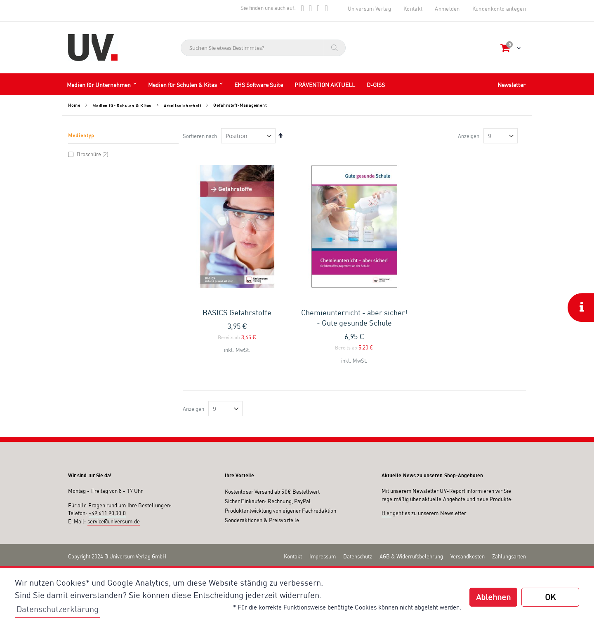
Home (74, 105)
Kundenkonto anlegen (499, 8)
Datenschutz (357, 556)
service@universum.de (113, 521)
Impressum (322, 556)
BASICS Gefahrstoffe (237, 312)
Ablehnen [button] (493, 597)
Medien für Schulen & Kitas (121, 105)
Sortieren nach (200, 136)
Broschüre (89, 154)
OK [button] (550, 597)
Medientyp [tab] (81, 135)
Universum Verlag (369, 8)
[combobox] (263, 48)
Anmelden (447, 8)
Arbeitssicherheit (182, 105)
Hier (386, 513)
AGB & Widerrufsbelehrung (411, 556)
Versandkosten (467, 556)
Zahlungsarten (509, 556)
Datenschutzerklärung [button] (57, 609)
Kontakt (412, 8)
